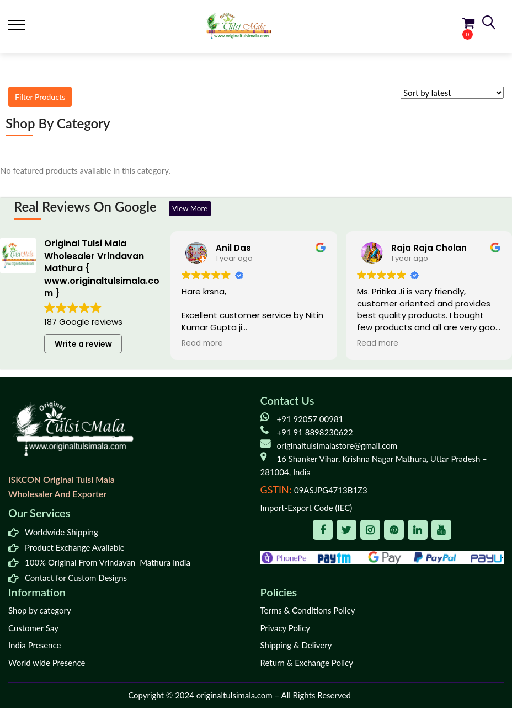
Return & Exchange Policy (306, 664)
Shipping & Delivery (296, 647)
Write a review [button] (83, 345)
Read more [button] (202, 346)
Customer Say (33, 629)
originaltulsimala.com (234, 697)
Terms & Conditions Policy (307, 612)
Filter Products (46, 98)
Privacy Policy (285, 629)
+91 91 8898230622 (315, 434)
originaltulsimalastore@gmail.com (337, 447)
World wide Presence (46, 664)
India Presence (34, 647)
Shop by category (39, 612)
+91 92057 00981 (310, 421)
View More (194, 209)
